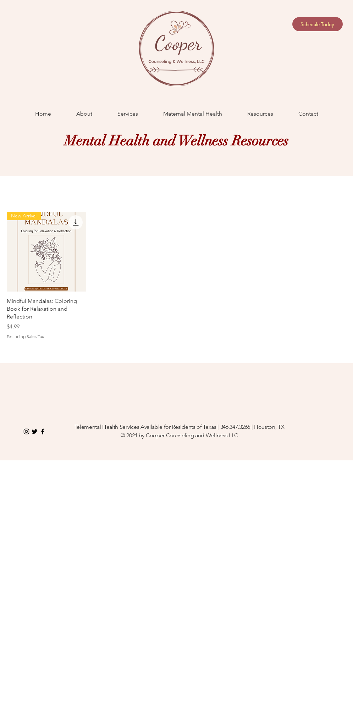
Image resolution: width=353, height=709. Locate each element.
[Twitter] (34, 431)
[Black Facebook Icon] (42, 431)
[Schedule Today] (317, 24)
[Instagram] (26, 431)
